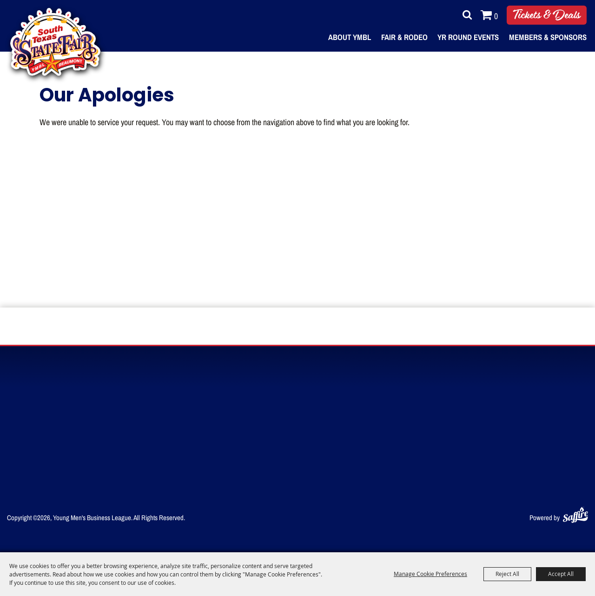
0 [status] (496, 15)
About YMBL (349, 37)
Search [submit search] (465, 15)
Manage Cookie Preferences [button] (430, 573)
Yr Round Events (468, 37)
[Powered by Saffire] (575, 513)
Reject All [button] (507, 573)
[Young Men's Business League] (55, 42)
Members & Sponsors (548, 37)
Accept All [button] (561, 573)
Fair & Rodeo (404, 37)
